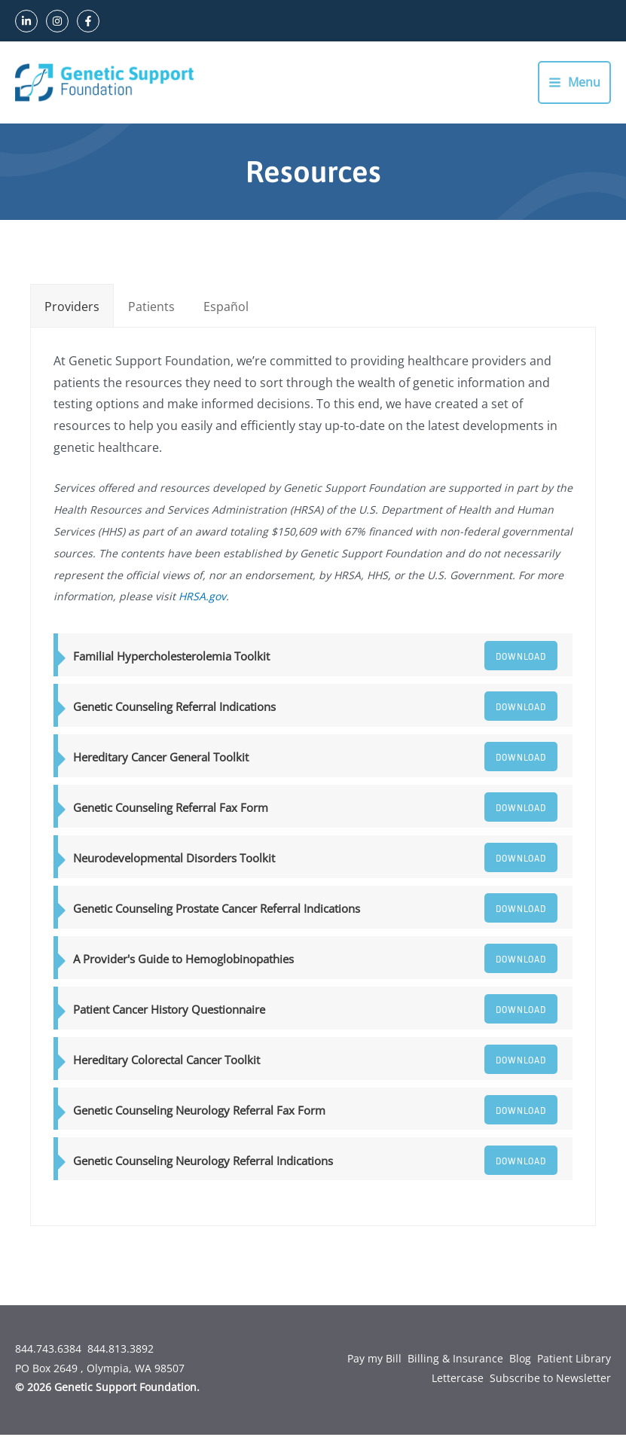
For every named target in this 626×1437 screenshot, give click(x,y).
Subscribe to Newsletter (550, 1380)
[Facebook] (88, 21)
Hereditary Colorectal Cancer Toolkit (166, 1061)
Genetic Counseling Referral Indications (174, 708)
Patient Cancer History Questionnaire (169, 1011)
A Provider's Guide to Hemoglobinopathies (183, 961)
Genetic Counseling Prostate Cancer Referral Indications (216, 910)
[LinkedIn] (26, 21)
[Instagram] (57, 21)
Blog (520, 1360)
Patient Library (574, 1360)
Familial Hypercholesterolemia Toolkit (171, 659)
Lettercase (458, 1380)
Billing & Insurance (455, 1360)
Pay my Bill (374, 1360)
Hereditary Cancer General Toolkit (161, 759)
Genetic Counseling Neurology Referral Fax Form (199, 1112)
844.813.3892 (120, 1351)
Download (515, 658)
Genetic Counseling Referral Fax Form (170, 809)
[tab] (72, 307)
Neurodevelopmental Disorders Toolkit (174, 860)
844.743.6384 (48, 1351)
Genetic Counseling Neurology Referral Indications (203, 1162)
